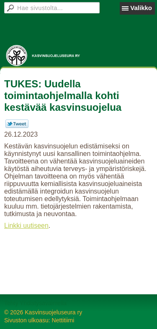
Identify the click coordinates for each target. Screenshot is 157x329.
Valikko (141, 7)
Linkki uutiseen (26, 225)
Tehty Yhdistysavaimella (35, 303)
